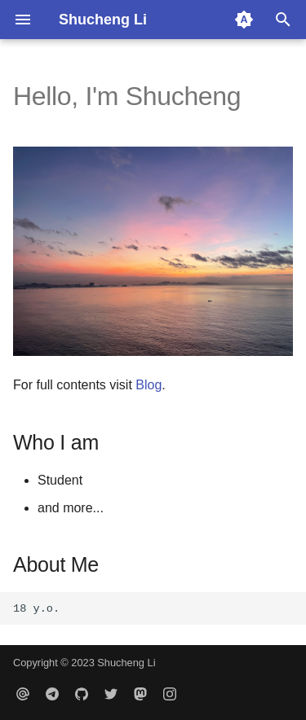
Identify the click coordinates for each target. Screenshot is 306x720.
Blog (148, 385)
